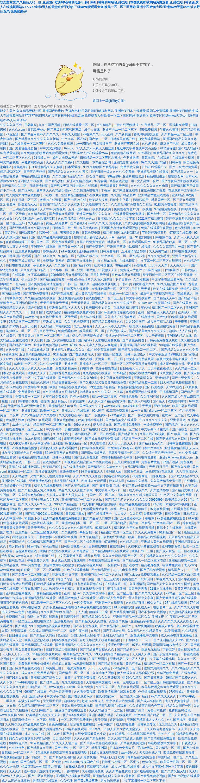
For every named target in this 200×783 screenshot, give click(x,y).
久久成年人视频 (103, 673)
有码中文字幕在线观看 (43, 617)
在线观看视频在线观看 (142, 392)
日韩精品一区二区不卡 (18, 752)
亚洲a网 (165, 457)
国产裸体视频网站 (94, 453)
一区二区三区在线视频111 (33, 621)
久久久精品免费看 (119, 771)
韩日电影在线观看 (19, 265)
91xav (142, 303)
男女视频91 (78, 401)
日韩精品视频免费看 (47, 593)
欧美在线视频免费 (166, 289)
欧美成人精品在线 (142, 326)
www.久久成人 (98, 223)
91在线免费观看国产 (102, 350)
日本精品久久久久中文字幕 (117, 218)
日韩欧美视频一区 (74, 546)
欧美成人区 (117, 481)
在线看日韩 (118, 546)
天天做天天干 (179, 265)
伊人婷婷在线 (103, 424)
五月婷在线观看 (46, 471)
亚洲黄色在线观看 (44, 247)
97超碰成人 (177, 691)
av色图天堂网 (46, 218)
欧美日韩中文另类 (98, 307)
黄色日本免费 (157, 710)
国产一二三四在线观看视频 (19, 209)
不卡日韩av (123, 279)
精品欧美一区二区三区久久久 (51, 602)
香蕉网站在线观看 (146, 134)
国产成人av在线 (139, 401)
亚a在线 (16, 509)
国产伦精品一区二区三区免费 (41, 762)
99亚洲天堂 (108, 757)
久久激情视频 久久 (96, 204)
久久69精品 (117, 734)
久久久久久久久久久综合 (175, 621)
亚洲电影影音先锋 (126, 162)
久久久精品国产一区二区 (106, 710)
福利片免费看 (172, 565)
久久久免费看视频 (61, 143)
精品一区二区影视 (104, 396)
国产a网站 (190, 354)
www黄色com (9, 570)
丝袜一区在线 (62, 457)
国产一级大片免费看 (183, 167)
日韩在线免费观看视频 (77, 706)
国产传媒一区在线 (71, 247)
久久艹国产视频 (50, 125)
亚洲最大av (114, 471)
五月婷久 (11, 232)
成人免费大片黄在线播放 (23, 195)
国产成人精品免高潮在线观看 (51, 237)
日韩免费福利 (110, 251)
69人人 (69, 148)
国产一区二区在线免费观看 (83, 542)
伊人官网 (37, 340)
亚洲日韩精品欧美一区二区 (40, 410)
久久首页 (135, 513)
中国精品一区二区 (171, 757)
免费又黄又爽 (130, 167)
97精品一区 (66, 256)
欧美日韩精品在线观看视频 (147, 537)
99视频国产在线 (11, 513)
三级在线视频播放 (126, 125)
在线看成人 (185, 293)
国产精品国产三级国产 (116, 626)
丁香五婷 (169, 649)
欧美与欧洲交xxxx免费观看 (160, 687)
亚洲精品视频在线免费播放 (62, 518)
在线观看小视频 (183, 158)
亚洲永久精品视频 (79, 181)
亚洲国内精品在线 (179, 336)
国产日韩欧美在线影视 (144, 415)
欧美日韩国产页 (42, 710)
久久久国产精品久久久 (68, 176)
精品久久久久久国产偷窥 (75, 490)
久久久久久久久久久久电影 (150, 186)
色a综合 (63, 635)
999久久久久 (82, 424)
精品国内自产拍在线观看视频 (134, 528)
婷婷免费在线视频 (28, 359)
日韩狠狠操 (44, 537)
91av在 (193, 518)
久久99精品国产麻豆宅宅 (45, 542)
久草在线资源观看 (14, 631)
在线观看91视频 (66, 537)
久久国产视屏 (176, 720)
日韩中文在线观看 (170, 528)
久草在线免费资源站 (91, 242)
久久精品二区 (129, 542)
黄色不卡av (134, 663)
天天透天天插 (52, 701)
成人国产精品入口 (160, 321)
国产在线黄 (131, 565)
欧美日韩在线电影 (91, 420)
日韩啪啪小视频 (27, 401)
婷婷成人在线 (62, 663)
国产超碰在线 (52, 439)
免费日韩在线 (15, 617)
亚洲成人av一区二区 (94, 364)
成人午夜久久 (138, 490)
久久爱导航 (150, 143)
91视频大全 (42, 158)
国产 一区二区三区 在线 (53, 336)
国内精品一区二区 (168, 748)
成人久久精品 (41, 434)
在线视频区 (124, 715)
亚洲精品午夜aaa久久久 (68, 350)
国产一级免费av (96, 415)
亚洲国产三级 (117, 247)
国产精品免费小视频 (151, 776)
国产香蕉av (78, 223)
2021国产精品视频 (151, 218)
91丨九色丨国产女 (60, 734)
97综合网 (101, 181)
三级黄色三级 (133, 471)
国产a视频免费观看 (128, 424)
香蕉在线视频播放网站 (25, 467)
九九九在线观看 (72, 682)
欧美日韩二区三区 (25, 200)
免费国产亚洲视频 (74, 659)
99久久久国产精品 (154, 162)
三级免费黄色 (69, 471)
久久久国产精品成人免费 (125, 738)
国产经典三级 (50, 682)
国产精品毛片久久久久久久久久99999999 (134, 499)
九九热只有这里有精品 (59, 588)
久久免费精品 (158, 251)
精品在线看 (92, 556)
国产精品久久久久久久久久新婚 (37, 139)
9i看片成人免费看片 (112, 598)
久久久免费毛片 (159, 256)
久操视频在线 (22, 659)
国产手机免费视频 (153, 570)
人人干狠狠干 (138, 509)
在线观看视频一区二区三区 (25, 429)
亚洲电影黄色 (171, 546)
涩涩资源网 (8, 204)
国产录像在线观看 (62, 214)
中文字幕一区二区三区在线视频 (160, 261)
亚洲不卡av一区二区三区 (120, 129)
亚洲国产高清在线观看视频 (120, 228)
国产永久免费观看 (86, 457)
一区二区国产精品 (114, 523)
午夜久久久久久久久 (153, 420)
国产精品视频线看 (123, 612)
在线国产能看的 (135, 467)
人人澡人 (121, 513)
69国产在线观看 (36, 691)
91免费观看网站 (149, 139)
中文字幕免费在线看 (140, 359)
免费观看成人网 (29, 392)
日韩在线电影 (98, 546)
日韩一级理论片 (135, 354)
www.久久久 (25, 556)
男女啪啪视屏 (110, 780)
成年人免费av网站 (65, 158)
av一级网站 (83, 143)
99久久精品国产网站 (171, 284)
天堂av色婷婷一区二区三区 (124, 336)
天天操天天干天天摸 (16, 654)
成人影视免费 (125, 724)
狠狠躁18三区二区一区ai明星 (41, 570)
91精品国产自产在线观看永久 (74, 354)
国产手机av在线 (114, 631)
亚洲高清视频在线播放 (35, 354)
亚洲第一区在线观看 (109, 602)
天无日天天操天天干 (122, 443)
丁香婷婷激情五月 (154, 232)
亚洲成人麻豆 (53, 321)
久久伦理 (66, 780)
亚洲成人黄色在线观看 (157, 542)
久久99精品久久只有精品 (60, 392)
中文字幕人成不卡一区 (111, 490)
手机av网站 (145, 748)
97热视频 (140, 265)
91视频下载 (32, 518)
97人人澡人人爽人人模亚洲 (95, 148)
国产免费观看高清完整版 (45, 284)
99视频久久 (91, 134)
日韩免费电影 (91, 232)
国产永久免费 (181, 467)
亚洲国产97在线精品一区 (70, 443)
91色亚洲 (13, 134)
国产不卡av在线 (11, 387)
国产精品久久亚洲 (40, 748)
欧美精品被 (54, 312)
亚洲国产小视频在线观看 (73, 776)
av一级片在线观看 (46, 659)
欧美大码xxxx (89, 228)
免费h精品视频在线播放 (54, 626)
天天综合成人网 (150, 752)
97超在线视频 (159, 509)
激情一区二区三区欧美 (104, 579)
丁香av (106, 190)
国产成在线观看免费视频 (102, 439)
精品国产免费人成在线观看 (77, 598)
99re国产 (98, 410)
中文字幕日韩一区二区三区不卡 (144, 780)
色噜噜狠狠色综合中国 (117, 457)
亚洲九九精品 (151, 649)
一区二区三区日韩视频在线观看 (163, 682)
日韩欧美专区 (147, 724)
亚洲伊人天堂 (187, 312)
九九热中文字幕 (94, 593)
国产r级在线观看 (75, 715)
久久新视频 (123, 134)
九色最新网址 (130, 232)
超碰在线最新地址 (105, 284)
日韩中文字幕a (120, 200)
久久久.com (17, 129)
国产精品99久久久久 (96, 617)
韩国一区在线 (48, 232)
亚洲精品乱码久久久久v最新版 (113, 776)
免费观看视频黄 (66, 368)
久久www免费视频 (53, 209)
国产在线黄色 (182, 303)
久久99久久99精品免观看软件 (26, 724)
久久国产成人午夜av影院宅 (180, 396)
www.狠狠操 (113, 406)
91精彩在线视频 (140, 247)
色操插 (45, 401)
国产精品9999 (25, 626)
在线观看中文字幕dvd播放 (30, 275)
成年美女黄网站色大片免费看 (22, 453)
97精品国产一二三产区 (25, 321)
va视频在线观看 (84, 663)
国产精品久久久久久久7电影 (78, 378)
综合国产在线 (96, 176)
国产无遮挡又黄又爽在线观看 (176, 598)
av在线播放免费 (74, 467)
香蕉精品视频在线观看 (34, 457)
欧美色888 (21, 167)
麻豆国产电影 (170, 143)
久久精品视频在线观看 (40, 298)
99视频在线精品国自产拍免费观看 (88, 462)
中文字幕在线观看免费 (116, 378)
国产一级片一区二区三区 (72, 748)
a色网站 (33, 612)
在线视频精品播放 (25, 448)
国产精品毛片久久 (151, 443)
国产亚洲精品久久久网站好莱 (29, 228)
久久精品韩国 (37, 214)
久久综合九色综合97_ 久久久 (167, 729)
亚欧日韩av (162, 406)
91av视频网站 (143, 626)
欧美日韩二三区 (143, 551)
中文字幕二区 (56, 696)
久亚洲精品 (137, 584)
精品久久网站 (40, 382)
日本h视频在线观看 (184, 251)
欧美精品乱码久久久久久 (43, 715)
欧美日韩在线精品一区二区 (120, 429)
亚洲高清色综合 (40, 481)
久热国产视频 (119, 621)
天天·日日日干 (159, 467)
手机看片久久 (43, 265)
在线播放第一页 (116, 584)
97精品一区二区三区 (180, 593)
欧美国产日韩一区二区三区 (179, 762)
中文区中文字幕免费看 (176, 495)
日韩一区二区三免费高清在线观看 (134, 364)
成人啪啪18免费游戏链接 (99, 504)
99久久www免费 (13, 612)
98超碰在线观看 (170, 345)
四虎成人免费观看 (94, 481)
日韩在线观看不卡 (154, 167)
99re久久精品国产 (67, 504)
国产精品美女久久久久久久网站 (169, 584)
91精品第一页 (38, 687)
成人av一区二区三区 (163, 410)
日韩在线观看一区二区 (79, 125)
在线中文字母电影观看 (173, 359)
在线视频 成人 (117, 331)
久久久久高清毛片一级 (169, 247)
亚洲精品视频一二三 (143, 382)
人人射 (82, 612)
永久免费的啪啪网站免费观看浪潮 (44, 153)
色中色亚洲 (187, 410)
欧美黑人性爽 (15, 420)
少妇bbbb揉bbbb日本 (86, 635)
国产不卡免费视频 (85, 626)
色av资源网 (183, 228)
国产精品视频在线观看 (111, 706)
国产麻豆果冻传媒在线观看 (117, 312)
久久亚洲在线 (150, 396)
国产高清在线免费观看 (160, 738)
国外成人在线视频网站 (120, 317)
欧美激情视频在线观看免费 (117, 691)
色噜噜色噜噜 (129, 396)
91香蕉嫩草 (172, 631)
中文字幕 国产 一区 (167, 523)
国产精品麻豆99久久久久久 (40, 134)
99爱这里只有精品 (102, 387)
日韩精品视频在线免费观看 (53, 584)
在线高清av (146, 317)
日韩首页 (30, 125)
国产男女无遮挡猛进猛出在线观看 (74, 186)
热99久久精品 (132, 677)
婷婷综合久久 (18, 743)
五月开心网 (30, 326)
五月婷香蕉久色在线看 (65, 373)
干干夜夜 (181, 321)
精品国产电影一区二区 (117, 532)
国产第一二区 (98, 139)
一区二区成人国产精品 (133, 696)
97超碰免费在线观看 (171, 518)
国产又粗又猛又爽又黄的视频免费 (103, 382)
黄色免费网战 (58, 724)
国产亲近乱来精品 (166, 654)
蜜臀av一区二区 (173, 415)
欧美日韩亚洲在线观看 (16, 256)
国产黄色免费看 (133, 340)
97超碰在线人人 (92, 471)
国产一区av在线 (75, 200)
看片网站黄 (17, 546)
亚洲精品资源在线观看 (40, 598)
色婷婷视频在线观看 (152, 691)
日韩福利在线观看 (93, 448)
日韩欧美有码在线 (123, 139)
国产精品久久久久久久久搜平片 (114, 303)
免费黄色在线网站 (123, 153)
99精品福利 (123, 265)
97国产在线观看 (11, 317)
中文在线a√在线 (106, 261)
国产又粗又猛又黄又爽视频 (37, 490)
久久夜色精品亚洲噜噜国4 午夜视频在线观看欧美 (77, 607)
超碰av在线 (72, 701)
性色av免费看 (80, 396)
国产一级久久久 (45, 256)
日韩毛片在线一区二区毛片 (121, 762)
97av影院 (144, 153)
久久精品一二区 (186, 368)
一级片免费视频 (75, 668)
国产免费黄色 (95, 247)
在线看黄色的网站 (184, 509)
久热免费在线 (15, 350)
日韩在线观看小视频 (90, 588)
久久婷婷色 (17, 748)
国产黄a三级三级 (86, 780)
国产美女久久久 (90, 406)
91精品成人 (103, 528)
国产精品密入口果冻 (97, 518)
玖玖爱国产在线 (171, 373)
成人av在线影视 (91, 317)
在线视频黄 (127, 261)
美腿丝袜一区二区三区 (22, 331)
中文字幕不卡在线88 (155, 429)
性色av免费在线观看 (126, 275)
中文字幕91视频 (36, 387)
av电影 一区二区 (26, 364)
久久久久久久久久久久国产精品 (71, 528)
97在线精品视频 (176, 602)
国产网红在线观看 (126, 190)
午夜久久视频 (169, 129)
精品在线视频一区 (122, 181)
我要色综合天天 (23, 537)
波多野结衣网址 (50, 771)
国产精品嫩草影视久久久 (97, 649)
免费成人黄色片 (131, 270)
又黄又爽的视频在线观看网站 (145, 223)
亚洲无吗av (37, 696)
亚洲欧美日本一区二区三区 (80, 523)
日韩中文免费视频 (179, 443)
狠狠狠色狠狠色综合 (14, 602)
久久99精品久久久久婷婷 (39, 415)
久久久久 (15, 771)
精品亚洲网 (99, 748)
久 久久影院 (61, 434)
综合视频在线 (45, 556)
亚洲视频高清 (64, 621)
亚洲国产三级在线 (127, 143)
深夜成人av (143, 607)
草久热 (145, 307)
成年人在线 (92, 129)
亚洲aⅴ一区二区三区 (124, 293)
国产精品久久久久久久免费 (179, 350)
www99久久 (129, 752)
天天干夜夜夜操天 (160, 368)
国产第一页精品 (140, 523)
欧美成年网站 (177, 401)
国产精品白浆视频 (52, 279)
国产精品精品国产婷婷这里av (42, 729)
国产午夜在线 (187, 579)
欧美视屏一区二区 (92, 331)
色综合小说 (150, 762)
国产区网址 (26, 190)
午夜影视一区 (89, 532)
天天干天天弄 (158, 265)
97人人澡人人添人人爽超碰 (98, 345)
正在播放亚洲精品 (113, 537)
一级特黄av (112, 565)
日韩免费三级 (19, 434)
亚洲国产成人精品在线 (25, 261)
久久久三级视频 (109, 677)
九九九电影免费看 (126, 570)
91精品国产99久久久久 (169, 153)
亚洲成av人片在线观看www (89, 153)
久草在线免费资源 (55, 396)
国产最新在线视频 (146, 771)
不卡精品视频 (101, 570)
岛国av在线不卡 (88, 256)
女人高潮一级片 (148, 181)
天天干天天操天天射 (54, 303)
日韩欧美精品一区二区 (124, 453)
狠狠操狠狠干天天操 (137, 406)
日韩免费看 (173, 513)
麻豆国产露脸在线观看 (71, 710)
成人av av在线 (34, 734)
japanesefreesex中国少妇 (41, 509)
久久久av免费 (10, 766)
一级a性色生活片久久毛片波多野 (90, 279)
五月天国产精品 (79, 209)
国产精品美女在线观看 (121, 420)
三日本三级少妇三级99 (62, 649)
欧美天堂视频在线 (37, 640)
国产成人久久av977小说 (35, 504)
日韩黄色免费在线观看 (163, 340)
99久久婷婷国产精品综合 (101, 167)
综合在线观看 (37, 307)
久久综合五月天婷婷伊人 (159, 453)
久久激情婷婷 (160, 490)
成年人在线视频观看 (48, 485)
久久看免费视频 (85, 691)
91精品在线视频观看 (47, 654)
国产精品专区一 (128, 649)
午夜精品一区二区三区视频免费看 (165, 125)
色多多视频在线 (107, 368)
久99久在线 (174, 387)
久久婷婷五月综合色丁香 (146, 706)
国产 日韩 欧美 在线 (106, 485)
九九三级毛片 (83, 326)
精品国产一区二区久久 (168, 307)
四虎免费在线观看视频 (179, 752)
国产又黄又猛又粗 (174, 771)
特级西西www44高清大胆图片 (42, 766)
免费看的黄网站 (54, 261)
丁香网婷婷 (72, 771)
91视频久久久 (108, 270)
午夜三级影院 (98, 659)
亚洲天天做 (178, 420)
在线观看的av (105, 696)
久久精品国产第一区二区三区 (39, 706)
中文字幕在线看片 (139, 298)
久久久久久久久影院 (87, 476)
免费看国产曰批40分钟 (138, 579)
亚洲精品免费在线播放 (153, 172)
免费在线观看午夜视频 (157, 228)
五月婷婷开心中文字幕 (16, 485)
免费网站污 (17, 542)
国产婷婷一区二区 (62, 270)
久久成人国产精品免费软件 (107, 401)
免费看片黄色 (151, 462)
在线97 (96, 631)
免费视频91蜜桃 (180, 710)
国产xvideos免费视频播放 (142, 574)
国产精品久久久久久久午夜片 (68, 172)
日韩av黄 (175, 162)
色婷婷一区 (125, 237)
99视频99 (87, 368)
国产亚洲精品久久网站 (172, 439)
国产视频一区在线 (109, 354)
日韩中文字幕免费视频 (80, 677)
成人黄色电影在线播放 (91, 293)
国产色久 (159, 401)
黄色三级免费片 (57, 223)
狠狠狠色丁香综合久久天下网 (94, 237)
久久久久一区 (105, 687)
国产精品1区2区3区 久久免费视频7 (73, 757)
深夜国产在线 (90, 762)
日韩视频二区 (162, 237)
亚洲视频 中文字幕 (65, 574)
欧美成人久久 (37, 373)
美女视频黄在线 (188, 649)
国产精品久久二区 (14, 186)
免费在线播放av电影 (143, 373)
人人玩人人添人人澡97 (111, 326)
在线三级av (118, 509)
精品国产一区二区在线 (138, 439)
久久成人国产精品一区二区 (48, 631)
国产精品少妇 (55, 181)
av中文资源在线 (51, 148)
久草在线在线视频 (152, 434)
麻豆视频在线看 (98, 766)
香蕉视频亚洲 (153, 513)
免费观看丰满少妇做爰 (34, 663)
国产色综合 (180, 429)
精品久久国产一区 (179, 706)
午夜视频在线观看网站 (105, 560)
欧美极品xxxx (28, 204)
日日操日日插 (34, 312)
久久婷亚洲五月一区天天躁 (59, 317)
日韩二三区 (32, 462)
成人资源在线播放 (66, 481)
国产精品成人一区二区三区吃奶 (144, 560)
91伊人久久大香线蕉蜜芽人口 (124, 729)
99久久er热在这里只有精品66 (30, 738)
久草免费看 (81, 551)
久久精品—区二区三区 (177, 134)
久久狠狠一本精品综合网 (94, 162)
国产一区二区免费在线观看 (55, 242)
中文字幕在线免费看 (120, 701)
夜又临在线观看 (128, 687)
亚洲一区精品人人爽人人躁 (157, 312)
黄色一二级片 (10, 415)
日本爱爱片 (73, 167)
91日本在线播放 (161, 588)
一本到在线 (85, 359)
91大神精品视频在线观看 (177, 382)
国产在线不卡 (188, 204)
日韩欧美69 (171, 270)
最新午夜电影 (79, 631)
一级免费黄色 (153, 424)
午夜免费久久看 (38, 560)
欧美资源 (101, 720)
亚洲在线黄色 (166, 326)
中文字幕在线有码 (120, 448)
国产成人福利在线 (150, 701)
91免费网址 (140, 476)
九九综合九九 (168, 724)
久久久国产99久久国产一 (58, 612)
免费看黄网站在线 (96, 509)
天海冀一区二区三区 (109, 359)
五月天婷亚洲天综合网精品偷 (100, 640)
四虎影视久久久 (144, 284)
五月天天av (48, 331)
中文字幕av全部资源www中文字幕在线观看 (152, 485)
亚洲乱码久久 (143, 378)
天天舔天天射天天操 (114, 186)
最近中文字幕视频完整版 (157, 293)
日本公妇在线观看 (13, 373)
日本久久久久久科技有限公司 (138, 495)
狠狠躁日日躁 (99, 612)
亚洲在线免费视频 (46, 345)
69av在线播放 (31, 607)
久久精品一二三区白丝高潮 (180, 574)
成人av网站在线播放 (125, 766)
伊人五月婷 (29, 279)
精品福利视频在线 (130, 387)
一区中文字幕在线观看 (40, 378)
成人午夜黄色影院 (177, 701)
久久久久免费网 (146, 532)
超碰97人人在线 (180, 331)
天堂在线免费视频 (108, 340)
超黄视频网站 (73, 439)
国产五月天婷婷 (34, 172)
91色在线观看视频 (77, 570)
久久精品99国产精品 (142, 734)
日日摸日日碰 (18, 635)
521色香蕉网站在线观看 (62, 453)
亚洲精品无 (59, 401)
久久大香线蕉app (71, 415)
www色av (31, 317)
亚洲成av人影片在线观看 (69, 560)
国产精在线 (91, 429)
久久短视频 (141, 279)
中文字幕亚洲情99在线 (165, 354)
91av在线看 (69, 251)
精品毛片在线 (150, 565)
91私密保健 (168, 148)
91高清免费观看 (117, 410)
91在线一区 (51, 195)
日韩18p (125, 284)
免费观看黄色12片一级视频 (133, 209)
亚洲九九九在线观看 (75, 410)
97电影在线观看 (76, 729)
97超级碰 (111, 542)
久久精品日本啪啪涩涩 (56, 326)
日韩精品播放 (75, 513)
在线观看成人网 (38, 350)
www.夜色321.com (62, 687)
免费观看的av (68, 331)
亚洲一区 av (72, 593)
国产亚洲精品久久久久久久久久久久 (80, 645)
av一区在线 (139, 410)
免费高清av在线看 (117, 476)
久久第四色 (36, 223)
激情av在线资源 (51, 200)
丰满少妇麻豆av (29, 701)
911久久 (95, 729)
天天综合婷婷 (62, 738)
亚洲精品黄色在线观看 (154, 195)
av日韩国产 (106, 724)
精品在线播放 (156, 176)
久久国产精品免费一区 (166, 481)
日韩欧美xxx (37, 129)
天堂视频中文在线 (99, 682)
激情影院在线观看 (45, 780)
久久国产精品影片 (123, 195)
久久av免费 (85, 687)
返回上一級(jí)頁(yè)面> (109, 101)
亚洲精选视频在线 (19, 593)
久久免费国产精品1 (34, 270)
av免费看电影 (9, 153)
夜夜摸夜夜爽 (102, 209)
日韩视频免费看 (146, 457)
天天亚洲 (107, 134)
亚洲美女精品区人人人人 (66, 307)
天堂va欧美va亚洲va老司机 (27, 406)
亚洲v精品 (162, 378)
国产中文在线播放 (25, 289)
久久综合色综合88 (31, 495)
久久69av (7, 359)
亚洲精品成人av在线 (63, 406)
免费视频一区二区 (28, 396)
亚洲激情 (71, 364)
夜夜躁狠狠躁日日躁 (20, 242)
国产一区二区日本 (102, 495)
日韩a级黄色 (28, 232)
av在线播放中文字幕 (162, 743)
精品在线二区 (117, 242)
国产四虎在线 (154, 387)
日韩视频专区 (70, 617)
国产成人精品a (188, 148)
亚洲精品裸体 (88, 251)
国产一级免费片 (183, 378)
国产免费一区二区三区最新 (31, 574)
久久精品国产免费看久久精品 (132, 204)
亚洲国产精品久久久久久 (93, 214)
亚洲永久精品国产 (115, 635)
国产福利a (85, 340)
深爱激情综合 (22, 720)
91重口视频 (143, 237)
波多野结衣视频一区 (45, 523)
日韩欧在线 (17, 560)
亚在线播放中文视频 (144, 635)
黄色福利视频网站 (90, 565)
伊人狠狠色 (98, 443)
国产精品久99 (128, 434)
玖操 (24, 696)
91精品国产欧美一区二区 (171, 242)
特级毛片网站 (189, 289)
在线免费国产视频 (153, 190)
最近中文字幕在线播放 (59, 565)
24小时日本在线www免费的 (172, 504)
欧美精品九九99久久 (78, 654)
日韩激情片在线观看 (155, 158)
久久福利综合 (25, 218)
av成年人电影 (22, 424)
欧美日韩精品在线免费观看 (68, 387)
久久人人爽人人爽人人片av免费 (31, 368)
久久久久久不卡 (11, 125)
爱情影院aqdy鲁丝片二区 (171, 645)
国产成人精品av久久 (185, 476)
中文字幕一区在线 (74, 139)
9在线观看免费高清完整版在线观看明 (61, 752)
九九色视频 (32, 439)
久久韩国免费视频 (86, 190)
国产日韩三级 (154, 677)
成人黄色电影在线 (172, 364)
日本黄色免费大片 (122, 748)
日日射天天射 (100, 275)
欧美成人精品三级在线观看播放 (177, 626)
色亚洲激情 (131, 158)
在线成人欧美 (75, 766)
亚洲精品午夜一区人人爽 (127, 659)
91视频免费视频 (165, 204)
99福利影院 (9, 354)
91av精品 (120, 373)
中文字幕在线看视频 (161, 659)
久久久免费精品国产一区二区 (123, 556)
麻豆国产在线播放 (80, 261)
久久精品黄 (20, 476)
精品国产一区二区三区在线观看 (173, 200)
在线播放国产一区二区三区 (110, 289)
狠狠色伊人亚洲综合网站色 (19, 303)
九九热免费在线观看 (97, 373)
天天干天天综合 (99, 668)
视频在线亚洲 (117, 588)
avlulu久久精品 (137, 481)
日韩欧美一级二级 (65, 228)
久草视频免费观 (168, 673)
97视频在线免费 (180, 232)
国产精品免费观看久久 (108, 321)
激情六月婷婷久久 (157, 668)
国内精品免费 (11, 293)
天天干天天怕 (37, 528)
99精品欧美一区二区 (127, 668)
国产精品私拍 (82, 265)
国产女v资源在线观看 (61, 340)
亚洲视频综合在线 (71, 298)
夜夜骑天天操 (70, 232)
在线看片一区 (163, 607)
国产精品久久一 (182, 172)
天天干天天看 (138, 588)
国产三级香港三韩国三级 (64, 129)
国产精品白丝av (20, 345)
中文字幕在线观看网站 (168, 279)
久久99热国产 (136, 321)
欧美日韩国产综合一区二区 (67, 579)
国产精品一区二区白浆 (75, 673)
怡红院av (8, 556)
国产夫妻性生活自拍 (23, 148)
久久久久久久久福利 (60, 162)
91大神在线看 (123, 607)
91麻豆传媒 (153, 270)
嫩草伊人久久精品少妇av (54, 190)
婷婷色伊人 (51, 251)
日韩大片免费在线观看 (16, 584)
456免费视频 (148, 129)
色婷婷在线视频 (62, 293)
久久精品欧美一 (51, 289)
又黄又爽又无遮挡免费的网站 (51, 476)
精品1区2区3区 (11, 172)
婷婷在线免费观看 (65, 640)
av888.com (71, 762)
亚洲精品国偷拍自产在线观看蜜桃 (85, 195)
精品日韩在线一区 (65, 382)
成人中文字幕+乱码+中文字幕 (30, 443)
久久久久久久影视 (186, 607)
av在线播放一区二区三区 (28, 143)
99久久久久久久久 (164, 696)
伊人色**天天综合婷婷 (88, 336)
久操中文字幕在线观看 (144, 546)
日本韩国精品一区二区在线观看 (94, 434)
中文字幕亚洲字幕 (70, 556)
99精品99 (114, 176)
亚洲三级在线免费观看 (59, 359)
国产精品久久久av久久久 (105, 467)
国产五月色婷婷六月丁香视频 (134, 518)
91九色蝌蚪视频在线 (88, 584)
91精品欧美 (118, 415)
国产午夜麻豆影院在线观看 (180, 181)
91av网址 (34, 546)
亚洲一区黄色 (87, 270)
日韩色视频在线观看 (14, 523)
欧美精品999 (52, 467)
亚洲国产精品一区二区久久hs (82, 499)
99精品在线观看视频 (36, 176)
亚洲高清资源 (71, 509)
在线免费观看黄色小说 (91, 734)
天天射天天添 (80, 303)
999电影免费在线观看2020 (70, 275)
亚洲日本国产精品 (101, 715)
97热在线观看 (141, 645)
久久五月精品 (67, 218)
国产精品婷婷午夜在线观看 (110, 551)
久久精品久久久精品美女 (144, 631)
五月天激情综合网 (127, 462)
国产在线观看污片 (81, 696)
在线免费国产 (52, 462)
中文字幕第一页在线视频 (63, 429)
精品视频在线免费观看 (80, 312)
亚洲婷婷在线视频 (14, 481)
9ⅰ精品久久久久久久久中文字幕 (102, 392)
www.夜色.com (182, 457)
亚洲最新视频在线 (28, 251)
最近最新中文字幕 (141, 598)
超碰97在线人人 (93, 701)
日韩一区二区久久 (77, 284)
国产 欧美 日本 (178, 434)
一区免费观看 (83, 602)
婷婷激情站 (117, 720)
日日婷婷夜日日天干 (137, 640)
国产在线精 (191, 748)
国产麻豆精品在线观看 (25, 668)
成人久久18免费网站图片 (39, 673)
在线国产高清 (135, 710)
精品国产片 (176, 570)
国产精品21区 (188, 298)
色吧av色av (87, 218)
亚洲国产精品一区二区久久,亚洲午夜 (139, 617)
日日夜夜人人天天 (133, 368)
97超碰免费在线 (165, 209)
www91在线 (69, 345)
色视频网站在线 (26, 551)
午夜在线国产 (31, 588)
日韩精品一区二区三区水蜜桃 (100, 158)
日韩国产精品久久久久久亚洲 (60, 204)
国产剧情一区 (157, 214)
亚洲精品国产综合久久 (46, 677)
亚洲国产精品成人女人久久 (146, 720)
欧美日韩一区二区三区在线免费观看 (168, 275)
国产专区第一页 (36, 757)
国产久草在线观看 (77, 485)
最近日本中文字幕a (148, 448)
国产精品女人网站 (43, 635)
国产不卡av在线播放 (152, 612)
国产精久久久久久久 (149, 593)
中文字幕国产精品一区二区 (153, 715)
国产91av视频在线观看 (184, 776)
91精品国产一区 (170, 532)
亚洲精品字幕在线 (143, 621)
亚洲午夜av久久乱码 (45, 499)
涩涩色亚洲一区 (119, 645)
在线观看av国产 (140, 242)
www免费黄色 (31, 565)
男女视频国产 (103, 143)
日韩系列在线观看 (77, 289)
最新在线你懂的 (64, 420)
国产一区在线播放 (41, 776)
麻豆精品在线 (10, 565)
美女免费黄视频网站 (29, 649)
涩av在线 (31, 771)
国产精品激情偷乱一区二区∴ (138, 350)
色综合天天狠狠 (60, 691)
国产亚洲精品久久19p (168, 640)
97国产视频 (170, 462)
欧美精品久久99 (176, 499)
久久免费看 (69, 532)
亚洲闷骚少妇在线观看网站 (59, 448)
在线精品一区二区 (20, 471)
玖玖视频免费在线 (83, 724)
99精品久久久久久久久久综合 (167, 556)
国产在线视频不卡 (100, 513)
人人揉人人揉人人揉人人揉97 (67, 495)
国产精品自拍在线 (111, 663)
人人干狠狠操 (155, 336)
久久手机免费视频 (77, 321)
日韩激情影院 (39, 186)
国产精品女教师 (183, 490)
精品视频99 (111, 232)
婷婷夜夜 (116, 223)
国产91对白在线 (17, 677)
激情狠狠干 (141, 200)
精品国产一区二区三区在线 (52, 424)
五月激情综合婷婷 (134, 251)
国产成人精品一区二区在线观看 (178, 551)
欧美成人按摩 (98, 200)
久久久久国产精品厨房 (90, 738)
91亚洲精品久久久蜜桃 (47, 167)
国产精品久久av (164, 298)
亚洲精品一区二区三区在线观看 (37, 532)
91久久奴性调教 (51, 364)
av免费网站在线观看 (159, 471)
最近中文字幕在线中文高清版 (137, 148)
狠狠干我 (8, 401)
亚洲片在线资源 (133, 176)
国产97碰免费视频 (36, 293)
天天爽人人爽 (141, 654)
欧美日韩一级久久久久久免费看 (113, 172)
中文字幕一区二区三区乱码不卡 (123, 256)
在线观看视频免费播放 (129, 214)
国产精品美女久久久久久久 (148, 331)
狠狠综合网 (176, 176)
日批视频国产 (169, 392)
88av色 (14, 762)
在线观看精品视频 (126, 307)
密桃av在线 (50, 546)
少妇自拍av (166, 734)
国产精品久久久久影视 (91, 621)
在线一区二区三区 (120, 593)
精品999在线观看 (39, 420)
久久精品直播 (135, 602)
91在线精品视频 (11, 757)
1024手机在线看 (27, 682)
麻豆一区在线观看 (126, 682)
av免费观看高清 (32, 162)
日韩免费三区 (52, 668)
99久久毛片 (155, 602)
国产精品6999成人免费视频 (44, 513)
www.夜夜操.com (12, 715)
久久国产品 (62, 265)
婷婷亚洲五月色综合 (180, 218)
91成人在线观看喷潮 (104, 752)
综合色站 (189, 523)
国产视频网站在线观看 (37, 645)
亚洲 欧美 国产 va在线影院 (139, 345)
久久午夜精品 (89, 537)
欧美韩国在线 (104, 265)
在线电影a (191, 481)
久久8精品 (104, 125)
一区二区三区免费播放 (77, 720)
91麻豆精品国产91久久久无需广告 (54, 743)
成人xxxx (190, 565)
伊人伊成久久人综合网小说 (136, 673)
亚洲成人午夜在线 (30, 181)
